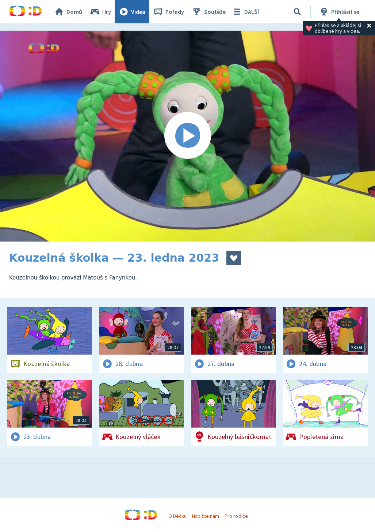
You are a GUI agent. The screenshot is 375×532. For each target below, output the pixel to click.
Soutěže (208, 11)
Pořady (168, 11)
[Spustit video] (187, 136)
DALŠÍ (245, 11)
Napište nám (205, 516)
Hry (100, 11)
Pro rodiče (236, 516)
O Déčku (177, 516)
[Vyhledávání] (297, 11)
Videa (131, 11)
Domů (68, 11)
